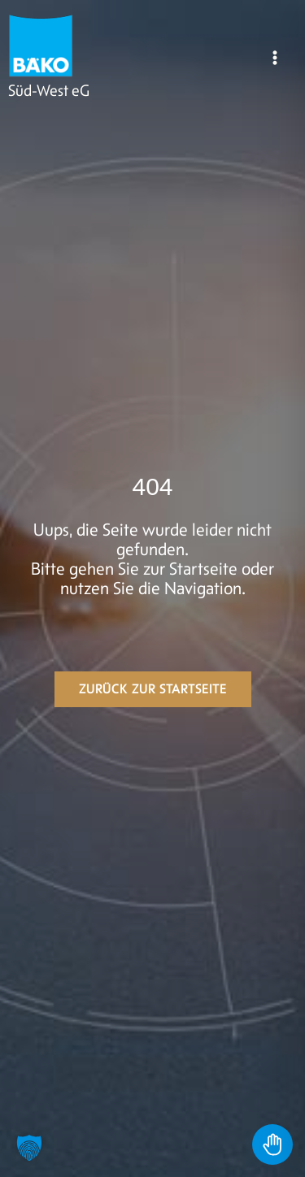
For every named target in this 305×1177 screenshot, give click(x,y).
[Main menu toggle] (275, 58)
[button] (29, 1147)
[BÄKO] (40, 45)
